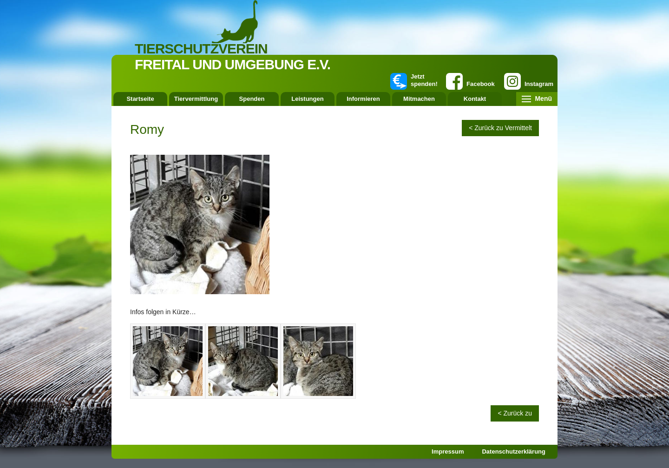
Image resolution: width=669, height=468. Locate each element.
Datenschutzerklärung (513, 451)
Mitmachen (419, 98)
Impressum (448, 451)
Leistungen (307, 98)
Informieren (363, 98)
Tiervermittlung (196, 98)
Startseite (140, 98)
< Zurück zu (515, 413)
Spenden (252, 98)
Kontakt (475, 98)
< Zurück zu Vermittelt (500, 128)
